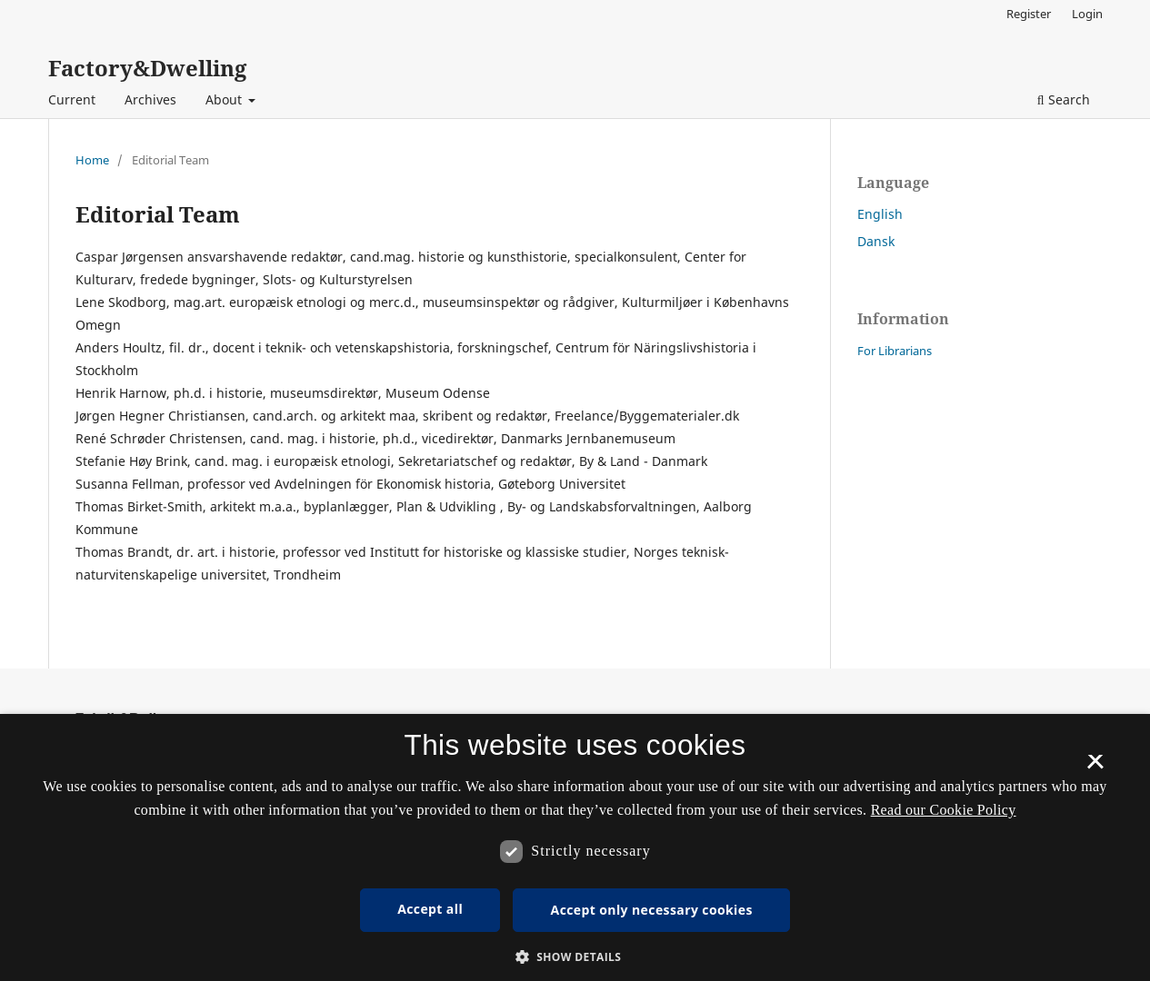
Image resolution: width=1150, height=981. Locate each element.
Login (1087, 13)
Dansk (876, 241)
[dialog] (575, 847)
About (225, 99)
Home (92, 160)
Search (1063, 99)
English (880, 214)
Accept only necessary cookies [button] (652, 909)
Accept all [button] (430, 908)
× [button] (1095, 767)
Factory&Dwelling (147, 68)
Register (1028, 13)
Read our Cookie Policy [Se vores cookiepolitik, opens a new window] (943, 810)
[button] (575, 957)
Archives (150, 99)
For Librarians (894, 350)
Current (71, 99)
